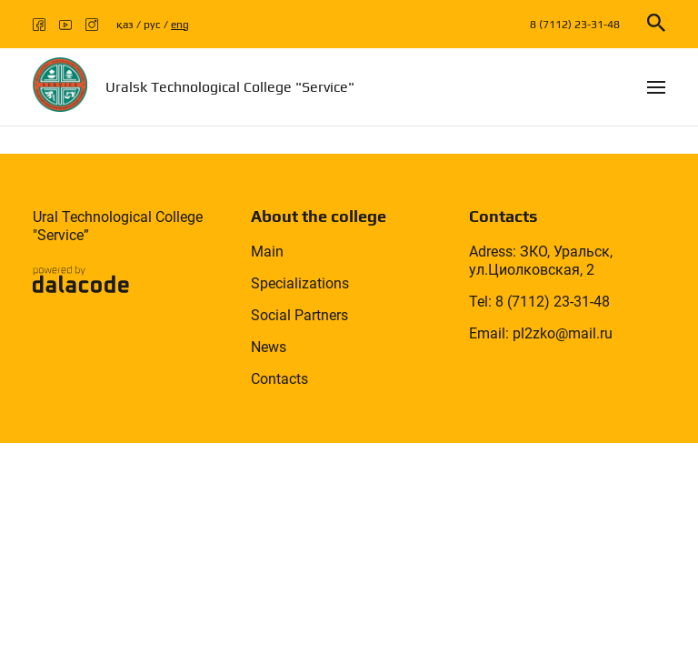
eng (180, 24)
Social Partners (299, 315)
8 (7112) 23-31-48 (575, 24)
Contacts (279, 379)
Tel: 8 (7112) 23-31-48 (539, 301)
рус (152, 24)
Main (267, 251)
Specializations (300, 283)
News (268, 347)
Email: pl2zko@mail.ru (541, 333)
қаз (125, 24)
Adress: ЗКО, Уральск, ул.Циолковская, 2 (541, 260)
